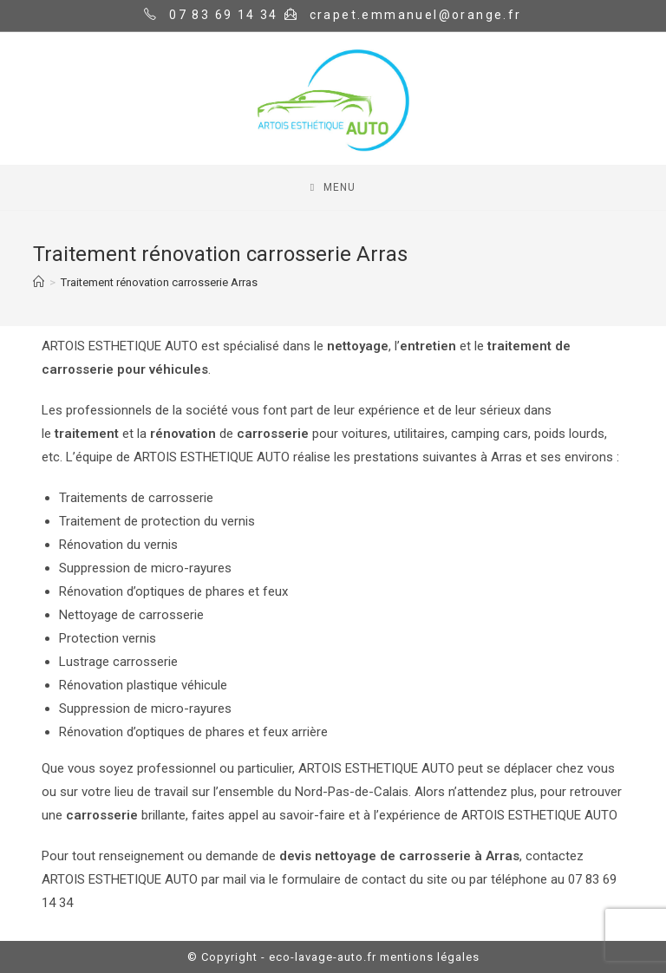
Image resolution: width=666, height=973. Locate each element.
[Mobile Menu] (333, 187)
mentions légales (430, 956)
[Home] (38, 282)
